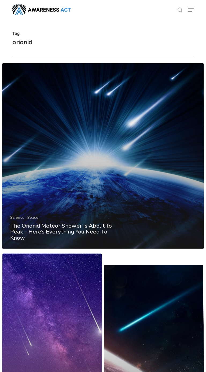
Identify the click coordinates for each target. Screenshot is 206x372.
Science (17, 223)
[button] (191, 10)
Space (32, 223)
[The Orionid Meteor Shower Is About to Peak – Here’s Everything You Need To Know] (103, 163)
